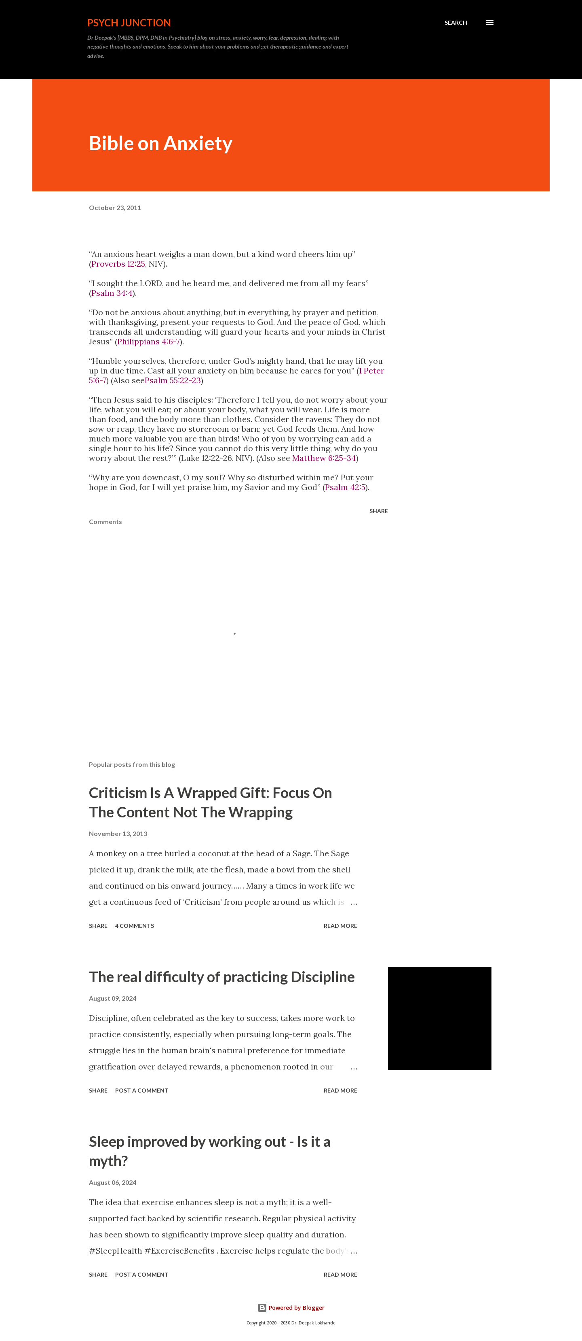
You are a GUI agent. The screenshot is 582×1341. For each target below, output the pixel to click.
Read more (340, 925)
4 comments (134, 925)
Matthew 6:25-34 (324, 458)
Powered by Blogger (291, 1307)
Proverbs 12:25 (118, 264)
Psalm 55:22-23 (173, 380)
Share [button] (378, 510)
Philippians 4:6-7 (148, 341)
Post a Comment (142, 1090)
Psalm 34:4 (112, 293)
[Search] (456, 23)
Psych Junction (129, 22)
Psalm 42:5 (345, 487)
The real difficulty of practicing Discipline (222, 976)
